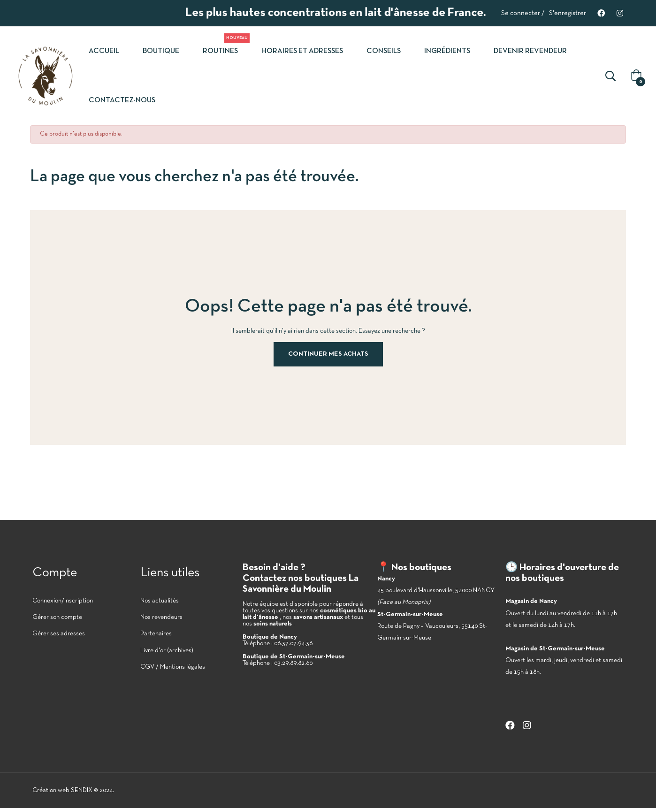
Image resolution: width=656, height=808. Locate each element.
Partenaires (156, 634)
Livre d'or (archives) (166, 651)
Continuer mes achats (328, 354)
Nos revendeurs (161, 617)
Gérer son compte (57, 617)
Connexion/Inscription (62, 601)
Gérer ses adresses (58, 634)
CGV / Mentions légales (172, 667)
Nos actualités (159, 601)
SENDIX (81, 790)
